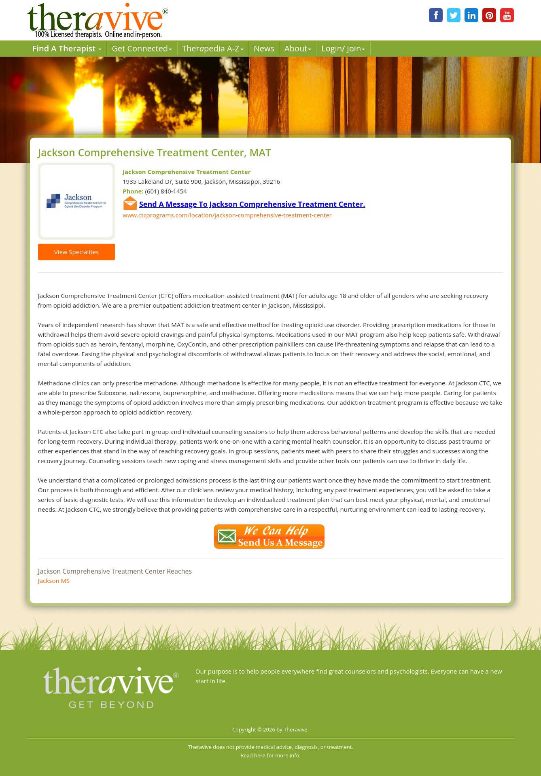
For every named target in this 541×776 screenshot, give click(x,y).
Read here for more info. (270, 755)
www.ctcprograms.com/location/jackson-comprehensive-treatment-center (227, 215)
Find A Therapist (67, 48)
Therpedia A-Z (213, 48)
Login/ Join (343, 48)
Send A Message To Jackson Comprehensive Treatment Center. (252, 204)
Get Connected (142, 48)
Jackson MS (54, 580)
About (297, 48)
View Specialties (76, 252)
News (264, 48)
